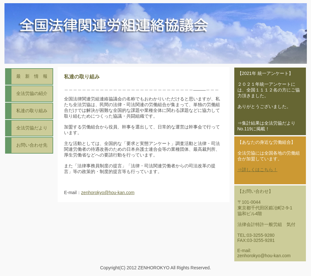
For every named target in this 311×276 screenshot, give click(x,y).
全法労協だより (31, 127)
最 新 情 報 (31, 76)
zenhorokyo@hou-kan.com (108, 192)
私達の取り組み (31, 110)
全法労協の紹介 (31, 93)
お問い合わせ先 (31, 145)
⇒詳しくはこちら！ (257, 169)
